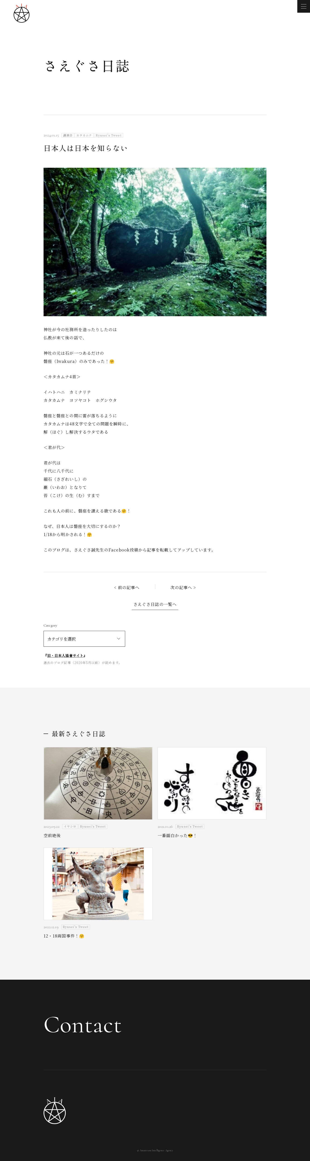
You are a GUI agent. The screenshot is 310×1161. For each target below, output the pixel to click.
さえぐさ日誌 (87, 65)
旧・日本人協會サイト (65, 655)
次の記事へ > (183, 587)
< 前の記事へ (127, 587)
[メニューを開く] (303, 6)
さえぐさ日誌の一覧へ (155, 604)
